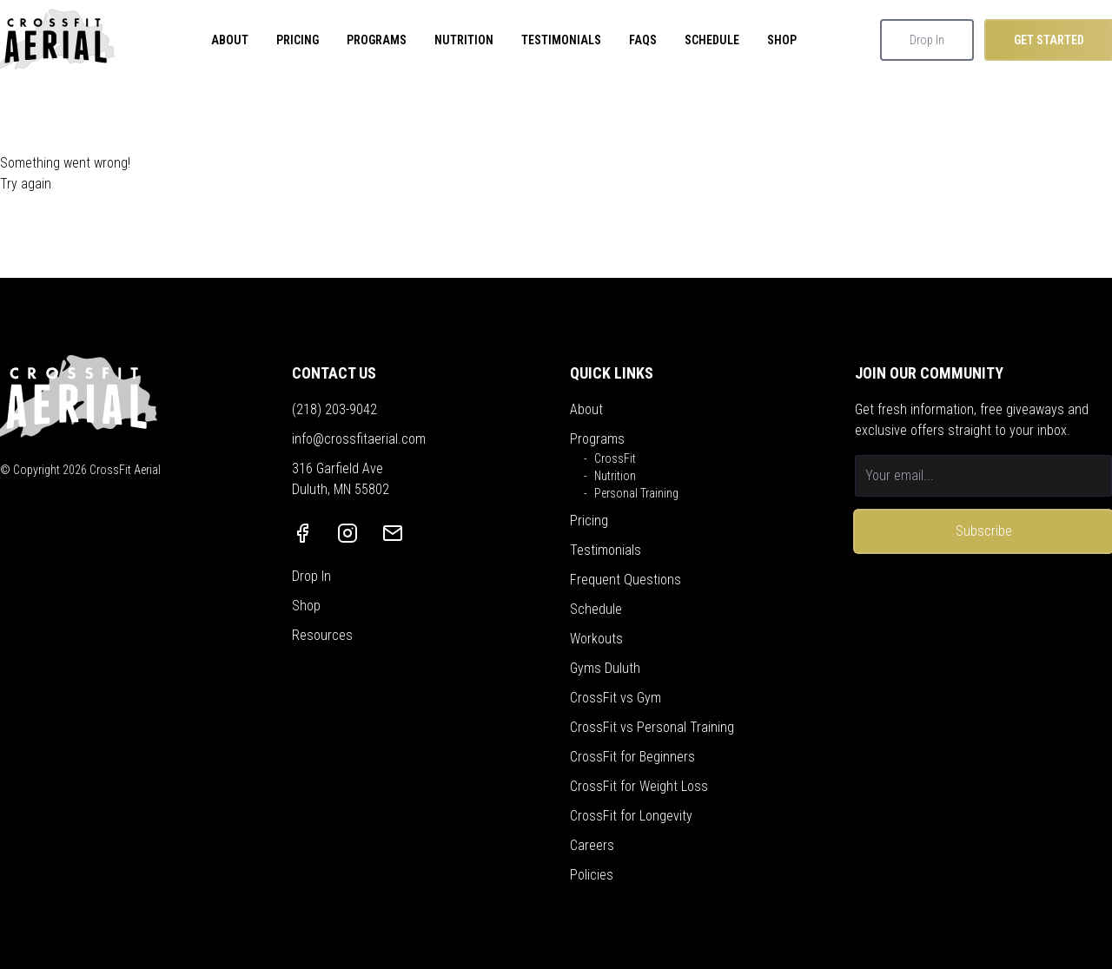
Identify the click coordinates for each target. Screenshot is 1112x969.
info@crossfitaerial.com (359, 439)
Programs (597, 439)
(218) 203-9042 (334, 409)
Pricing (589, 520)
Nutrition (615, 476)
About (586, 409)
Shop (306, 605)
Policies (591, 875)
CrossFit (615, 458)
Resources (322, 635)
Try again (25, 183)
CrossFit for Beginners (632, 756)
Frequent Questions (625, 579)
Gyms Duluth (605, 668)
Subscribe (984, 531)
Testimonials (605, 550)
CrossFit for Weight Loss (639, 786)
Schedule (596, 609)
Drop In (927, 40)
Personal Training (636, 493)
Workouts (596, 638)
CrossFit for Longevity (631, 816)
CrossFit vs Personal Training (652, 727)
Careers (592, 845)
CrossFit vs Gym (615, 697)
